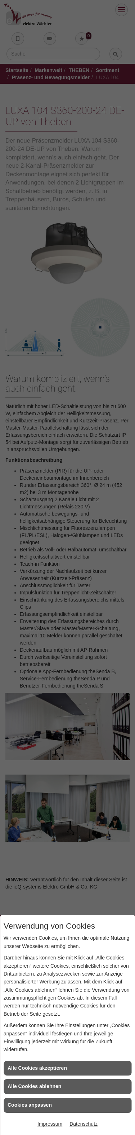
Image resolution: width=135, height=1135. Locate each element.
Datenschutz (83, 1124)
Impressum (49, 1124)
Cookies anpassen (30, 1105)
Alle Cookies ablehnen (34, 1086)
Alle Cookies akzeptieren (37, 1068)
